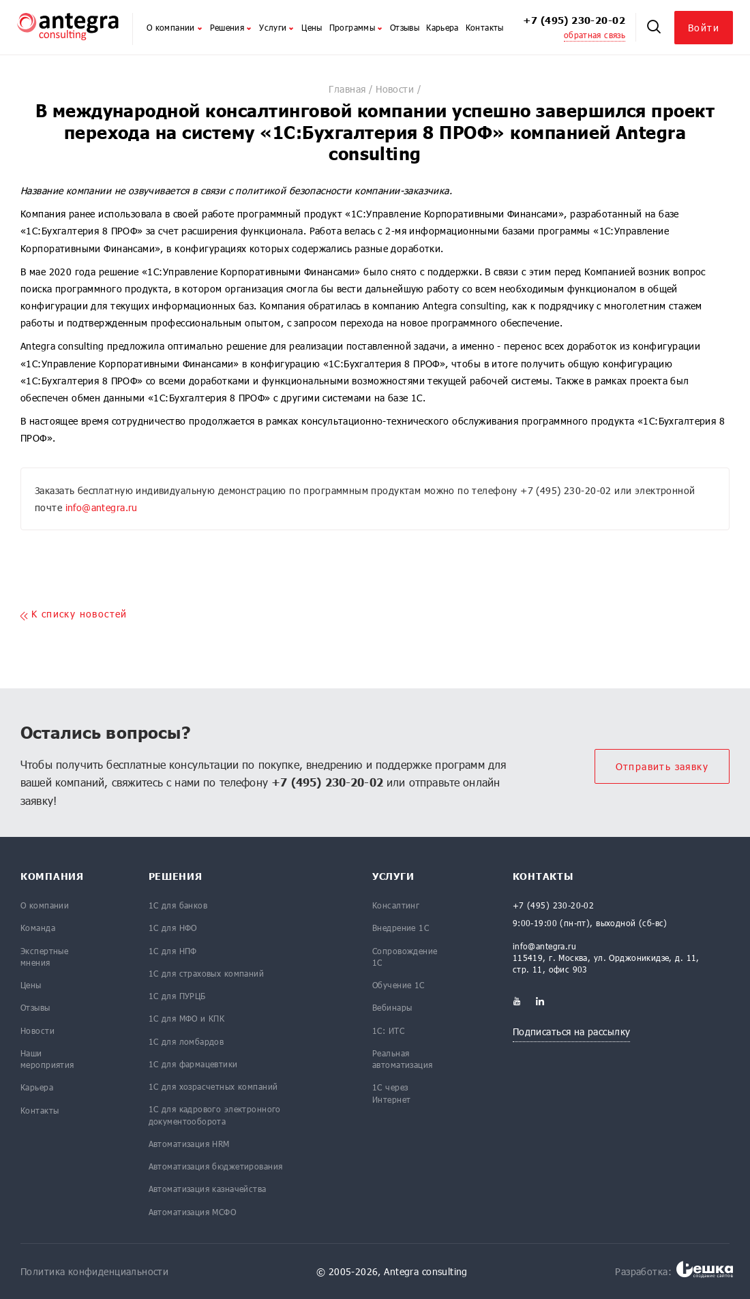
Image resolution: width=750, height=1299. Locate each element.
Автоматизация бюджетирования (216, 1166)
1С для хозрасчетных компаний (213, 1086)
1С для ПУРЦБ (177, 995)
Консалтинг (395, 905)
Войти (703, 27)
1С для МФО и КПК (187, 1018)
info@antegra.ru (101, 507)
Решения (231, 27)
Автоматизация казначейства (208, 1188)
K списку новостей (73, 614)
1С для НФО (173, 927)
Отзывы (404, 27)
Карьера (442, 27)
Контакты (485, 27)
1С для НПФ (173, 951)
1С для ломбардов (186, 1041)
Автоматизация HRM (189, 1143)
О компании (175, 27)
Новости (395, 89)
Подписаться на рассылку (572, 1031)
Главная (347, 89)
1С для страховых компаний (207, 973)
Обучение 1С (398, 985)
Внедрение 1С (400, 927)
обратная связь (594, 35)
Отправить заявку (662, 766)
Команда (37, 927)
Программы (356, 27)
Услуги (277, 27)
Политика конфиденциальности (94, 1271)
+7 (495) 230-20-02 (574, 20)
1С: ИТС (388, 1030)
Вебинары (392, 1007)
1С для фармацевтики (193, 1064)
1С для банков (178, 905)
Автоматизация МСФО (193, 1212)
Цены (311, 27)
